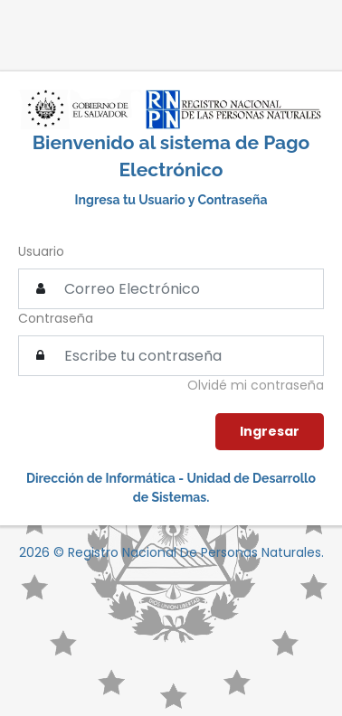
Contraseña (55, 318)
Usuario (41, 251)
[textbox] (171, 355)
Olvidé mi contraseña (255, 385)
